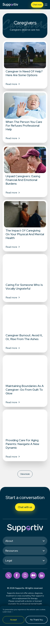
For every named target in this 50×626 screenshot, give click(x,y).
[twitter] (8, 575)
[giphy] (25, 575)
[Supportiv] (10, 4)
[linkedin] (41, 575)
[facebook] (16, 575)
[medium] (33, 575)
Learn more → (8, 612)
